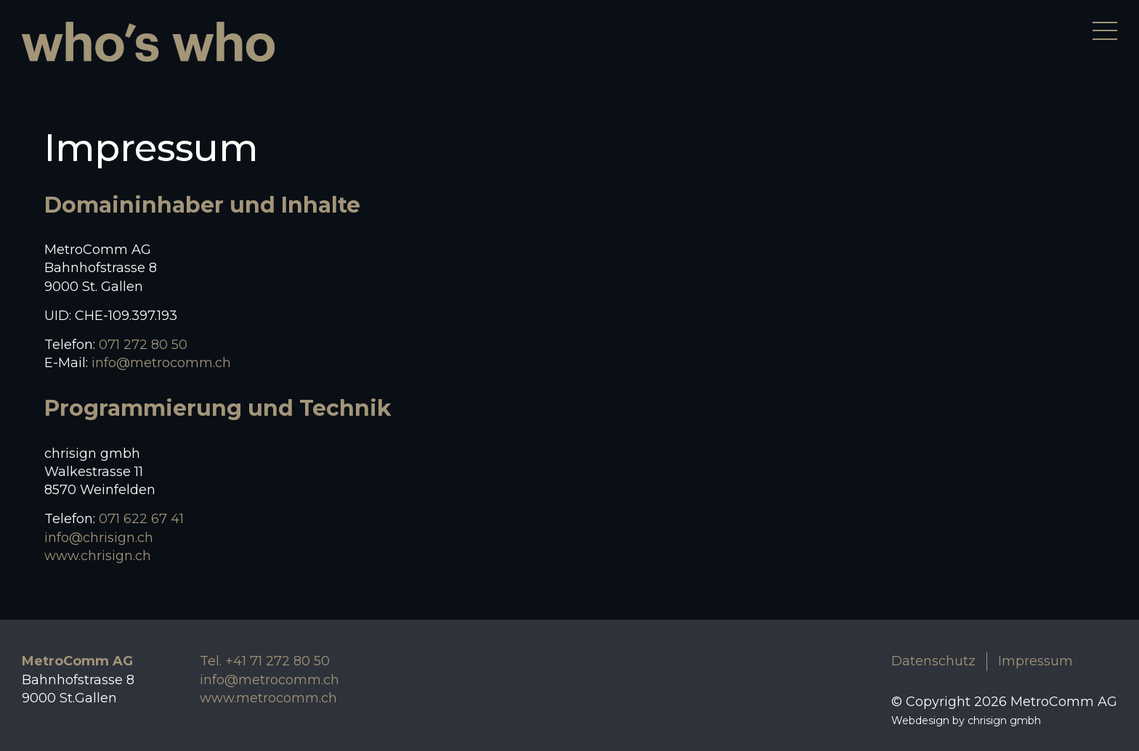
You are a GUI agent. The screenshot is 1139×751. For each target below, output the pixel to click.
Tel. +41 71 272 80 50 (265, 661)
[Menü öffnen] (1105, 31)
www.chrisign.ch (97, 556)
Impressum (1035, 661)
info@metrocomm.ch (161, 363)
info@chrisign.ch (98, 538)
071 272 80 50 (143, 345)
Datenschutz (933, 661)
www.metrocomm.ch (268, 698)
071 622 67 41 (141, 519)
